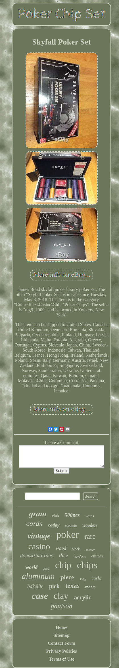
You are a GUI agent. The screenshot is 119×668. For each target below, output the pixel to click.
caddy (54, 525)
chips (87, 565)
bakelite (35, 586)
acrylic (82, 597)
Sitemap (62, 635)
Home (61, 627)
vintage (39, 536)
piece (67, 577)
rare (89, 536)
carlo (96, 578)
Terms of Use (61, 659)
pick (54, 586)
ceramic (71, 526)
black (76, 549)
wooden (89, 525)
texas (72, 585)
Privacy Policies (61, 651)
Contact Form (61, 643)
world (31, 567)
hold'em (80, 557)
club (55, 516)
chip (63, 565)
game (46, 568)
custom (97, 556)
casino (39, 546)
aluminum (38, 576)
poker (67, 534)
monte (90, 587)
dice (63, 555)
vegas (89, 516)
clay (61, 596)
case (40, 596)
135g (83, 579)
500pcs (72, 515)
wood (61, 548)
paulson (61, 606)
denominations (36, 556)
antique (90, 549)
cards (34, 523)
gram (37, 513)
